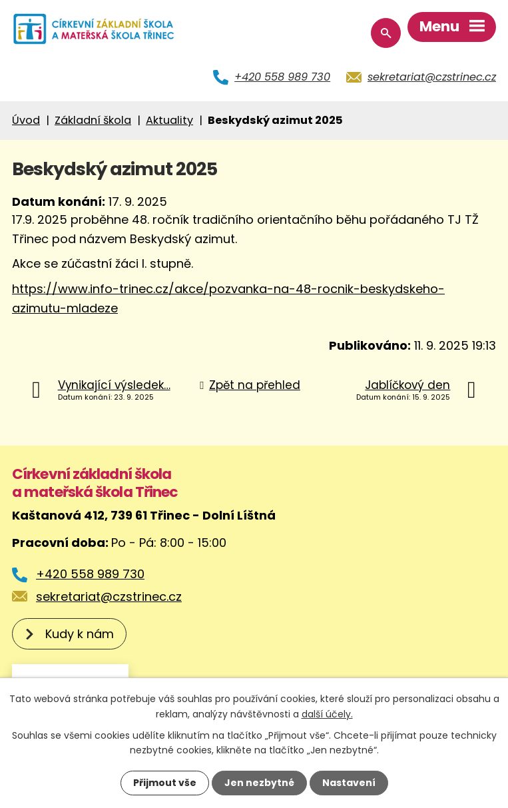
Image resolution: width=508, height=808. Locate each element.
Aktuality (169, 120)
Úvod (26, 120)
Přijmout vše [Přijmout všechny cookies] (164, 782)
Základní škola (93, 120)
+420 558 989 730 (282, 77)
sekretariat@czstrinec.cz (432, 77)
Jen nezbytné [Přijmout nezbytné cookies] (259, 782)
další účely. (327, 713)
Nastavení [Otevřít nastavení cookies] (349, 782)
